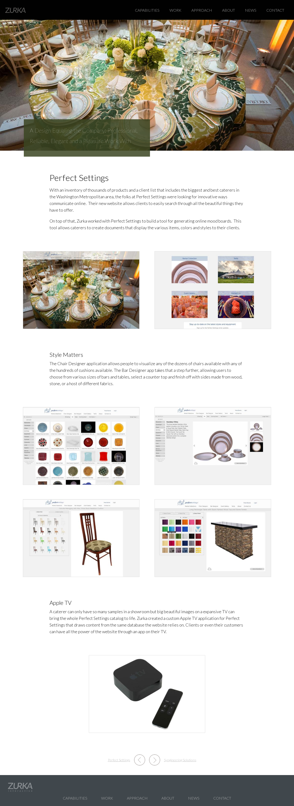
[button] (81, 289)
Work (175, 10)
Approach (201, 10)
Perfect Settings (119, 760)
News (250, 10)
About (228, 10)
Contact (275, 10)
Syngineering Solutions (180, 760)
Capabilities (147, 10)
